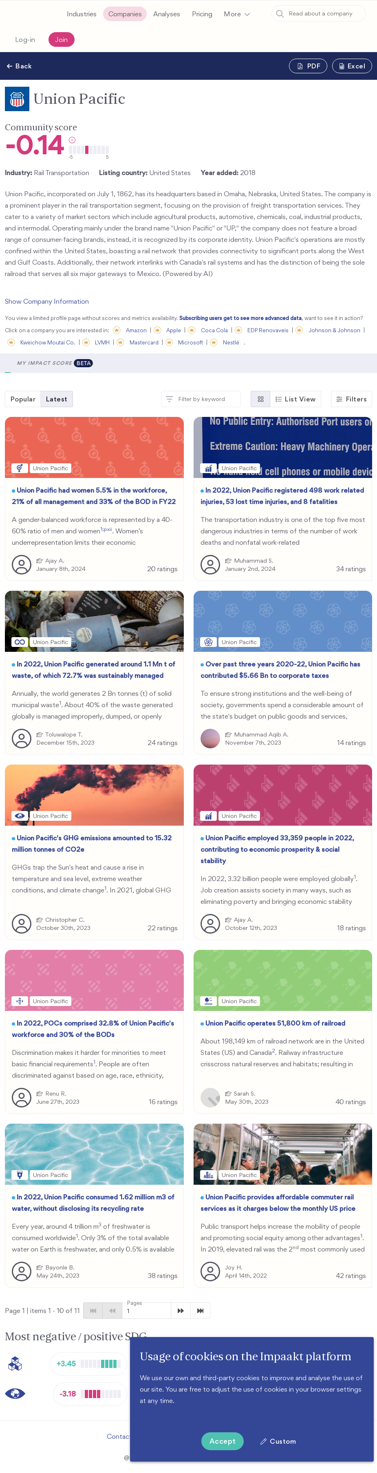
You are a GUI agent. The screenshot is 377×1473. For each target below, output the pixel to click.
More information (166, 1411)
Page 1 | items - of (42, 1310)
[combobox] (318, 13)
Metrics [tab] (61, 363)
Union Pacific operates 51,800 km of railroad (275, 1023)
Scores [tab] (23, 363)
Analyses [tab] (103, 363)
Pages (134, 1303)
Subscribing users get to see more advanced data (240, 318)
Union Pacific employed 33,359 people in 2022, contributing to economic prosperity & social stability (277, 849)
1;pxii (106, 529)
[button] (237, 14)
